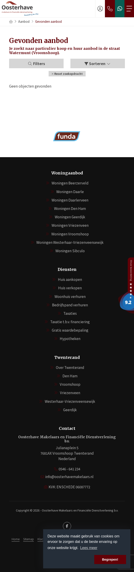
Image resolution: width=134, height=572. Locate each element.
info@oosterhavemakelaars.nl (69, 476)
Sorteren (97, 63)
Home (16, 539)
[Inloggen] (100, 8)
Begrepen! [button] (110, 559)
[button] (67, 73)
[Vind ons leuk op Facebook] (67, 526)
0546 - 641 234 (69, 468)
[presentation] (61, 149)
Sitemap (28, 539)
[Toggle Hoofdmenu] (129, 8)
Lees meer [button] (88, 548)
